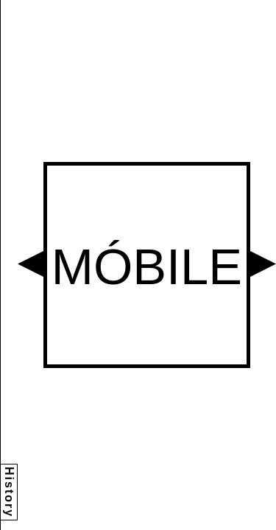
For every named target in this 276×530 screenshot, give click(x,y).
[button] (30, 264)
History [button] (9, 492)
